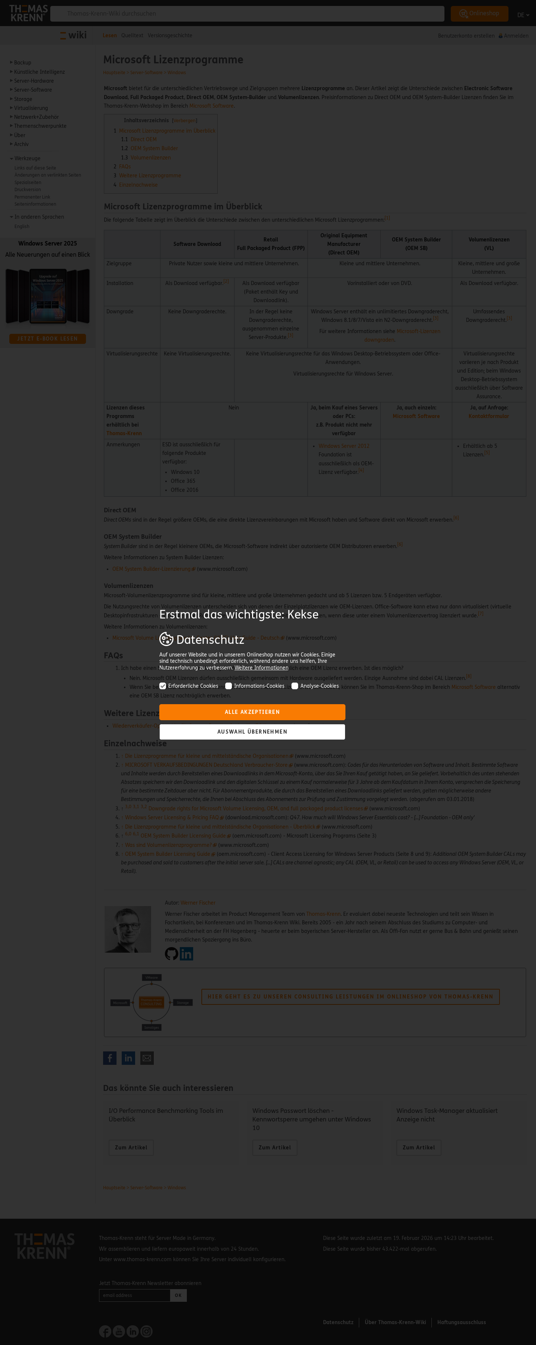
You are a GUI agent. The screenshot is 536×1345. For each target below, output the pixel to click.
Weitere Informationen (261, 668)
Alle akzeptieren (252, 712)
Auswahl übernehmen (252, 732)
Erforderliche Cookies (188, 686)
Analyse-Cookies (315, 686)
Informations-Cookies (254, 686)
